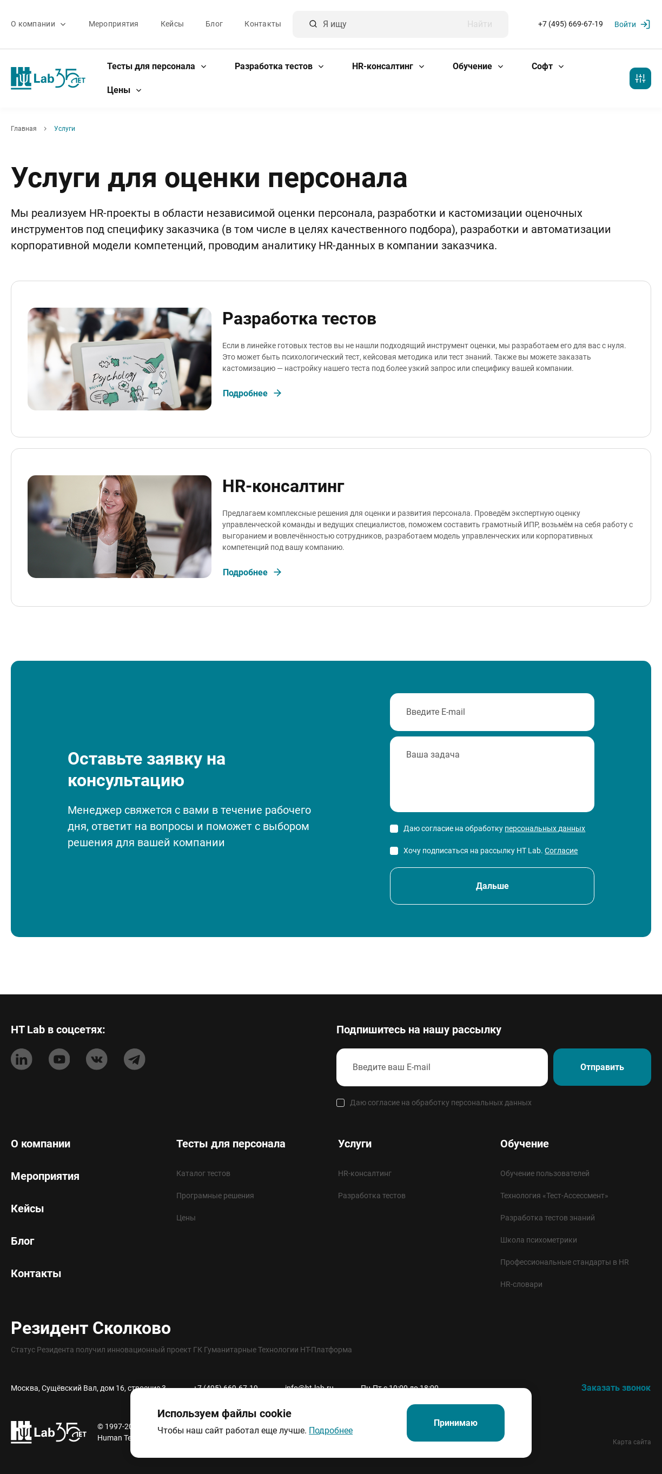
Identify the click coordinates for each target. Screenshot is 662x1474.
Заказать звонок (616, 1387)
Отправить (602, 1068)
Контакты (262, 24)
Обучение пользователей (545, 1173)
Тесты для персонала (157, 66)
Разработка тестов (280, 66)
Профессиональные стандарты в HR (564, 1262)
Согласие (561, 853)
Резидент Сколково (91, 1328)
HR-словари (521, 1284)
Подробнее (330, 1430)
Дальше (492, 889)
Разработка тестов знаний (547, 1217)
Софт (548, 66)
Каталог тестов (203, 1173)
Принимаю (456, 1423)
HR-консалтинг (389, 66)
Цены (125, 90)
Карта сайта (632, 1442)
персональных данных (545, 831)
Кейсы (172, 24)
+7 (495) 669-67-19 (570, 24)
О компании (39, 24)
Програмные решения (215, 1195)
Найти (479, 24)
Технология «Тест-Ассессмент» (554, 1195)
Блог (214, 24)
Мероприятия (114, 24)
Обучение (479, 66)
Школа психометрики (538, 1240)
